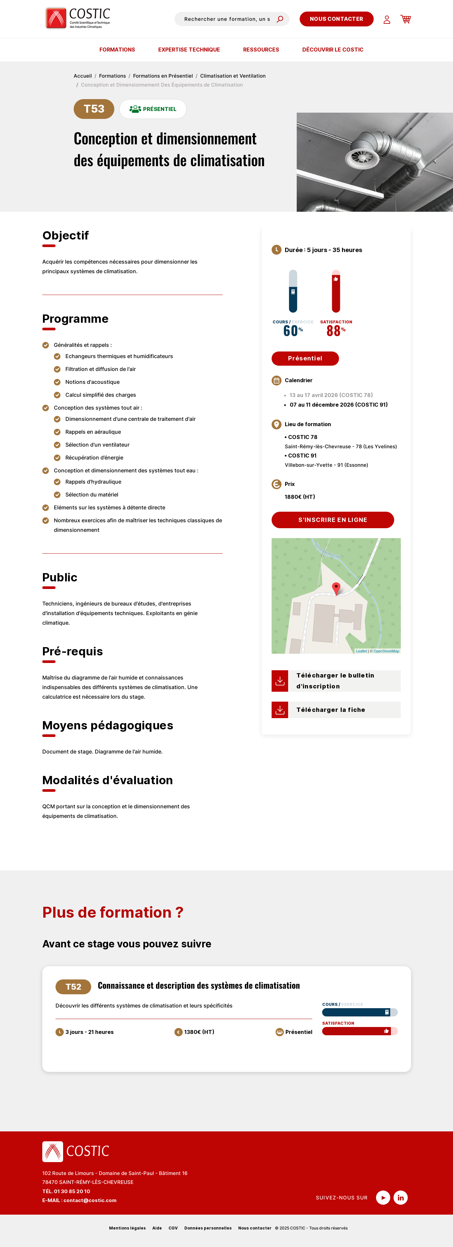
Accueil (83, 76)
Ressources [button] (261, 49)
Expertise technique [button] (189, 49)
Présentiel (305, 358)
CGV (173, 1228)
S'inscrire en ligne (332, 519)
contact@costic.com (90, 1200)
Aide (157, 1228)
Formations (112, 76)
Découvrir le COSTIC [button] (332, 49)
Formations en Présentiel (163, 76)
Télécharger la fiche (330, 709)
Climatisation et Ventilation (233, 76)
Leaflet (361, 651)
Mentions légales (127, 1228)
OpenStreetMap (386, 651)
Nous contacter (336, 19)
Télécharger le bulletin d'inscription (335, 681)
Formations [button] (117, 49)
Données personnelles (208, 1228)
